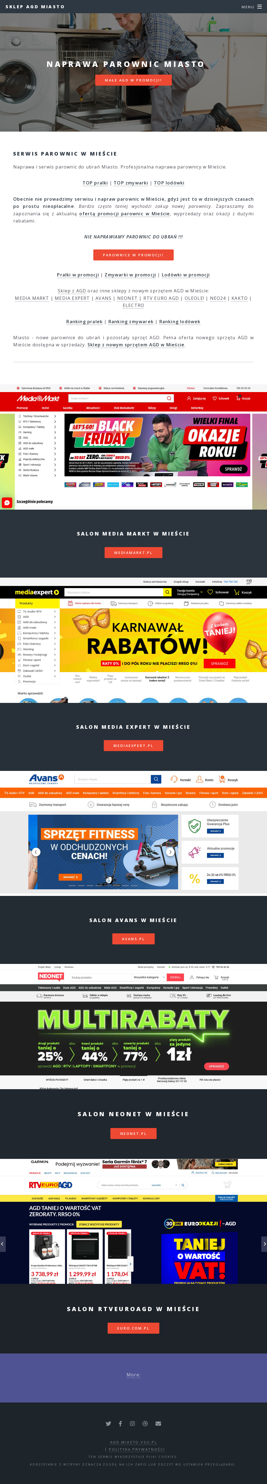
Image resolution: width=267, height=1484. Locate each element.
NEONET (127, 298)
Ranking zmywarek (131, 322)
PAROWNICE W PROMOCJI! (133, 254)
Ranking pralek (84, 322)
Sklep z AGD (72, 291)
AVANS (103, 298)
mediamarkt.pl (133, 552)
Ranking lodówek (180, 322)
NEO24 (218, 298)
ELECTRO (133, 305)
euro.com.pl (133, 1328)
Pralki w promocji (78, 275)
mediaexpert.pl (133, 745)
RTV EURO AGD (161, 298)
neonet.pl (133, 1133)
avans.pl (133, 938)
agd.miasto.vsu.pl (133, 1442)
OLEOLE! (194, 298)
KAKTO (239, 298)
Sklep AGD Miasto (35, 7)
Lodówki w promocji (186, 275)
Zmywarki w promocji (130, 275)
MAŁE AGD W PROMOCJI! (133, 80)
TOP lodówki (169, 183)
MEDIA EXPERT (72, 298)
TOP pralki (95, 183)
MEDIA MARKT (32, 298)
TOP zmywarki (131, 183)
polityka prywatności (137, 1449)
